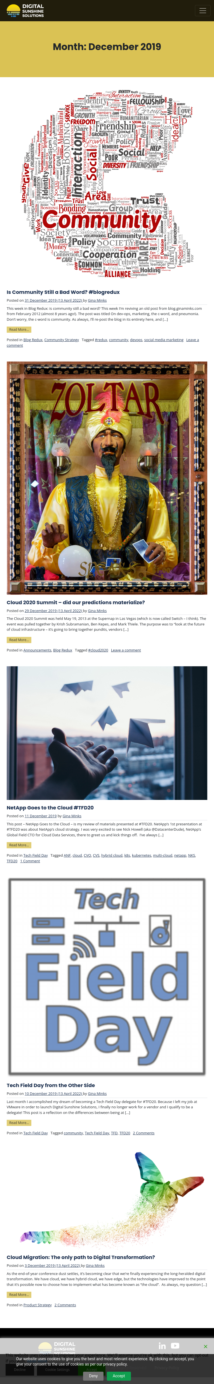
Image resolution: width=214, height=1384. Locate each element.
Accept (119, 1376)
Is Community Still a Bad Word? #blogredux (63, 292)
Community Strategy (61, 339)
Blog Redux (33, 339)
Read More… (20, 329)
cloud (77, 855)
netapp (180, 855)
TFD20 (12, 860)
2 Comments (143, 1132)
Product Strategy (37, 1304)
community (118, 339)
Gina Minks (97, 300)
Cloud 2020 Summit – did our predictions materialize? (76, 602)
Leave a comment (126, 650)
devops (136, 339)
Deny (93, 1376)
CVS (96, 855)
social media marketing (163, 339)
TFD (114, 1132)
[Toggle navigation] (203, 10)
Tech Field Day (35, 855)
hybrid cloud (112, 855)
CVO (87, 855)
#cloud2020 (98, 650)
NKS (191, 855)
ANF (67, 855)
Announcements (37, 650)
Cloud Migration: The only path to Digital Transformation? (81, 1257)
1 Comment (30, 860)
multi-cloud (162, 855)
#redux (101, 339)
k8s (127, 855)
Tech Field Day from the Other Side (51, 1085)
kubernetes (141, 855)
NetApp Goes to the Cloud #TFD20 (50, 807)
